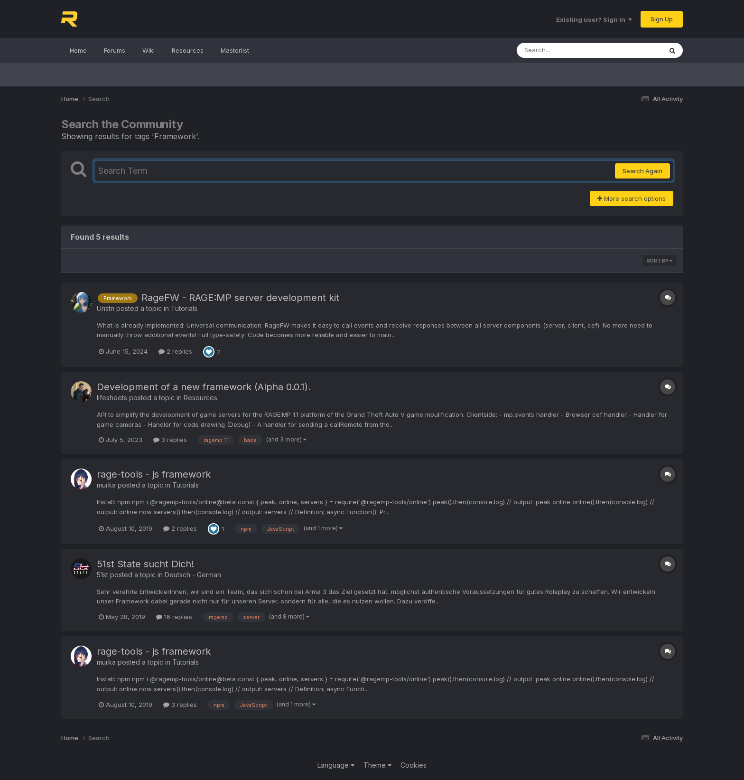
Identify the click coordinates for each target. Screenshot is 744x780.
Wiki (148, 50)
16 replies (174, 616)
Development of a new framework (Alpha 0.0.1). (204, 387)
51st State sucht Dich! (145, 564)
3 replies (170, 439)
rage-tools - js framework (154, 474)
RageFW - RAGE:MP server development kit (240, 297)
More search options (631, 198)
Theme (377, 765)
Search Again (642, 171)
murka (106, 485)
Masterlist (235, 50)
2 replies (175, 351)
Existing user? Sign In (594, 19)
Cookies (413, 765)
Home (78, 50)
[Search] (563, 50)
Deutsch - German (193, 575)
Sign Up (662, 19)
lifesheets (112, 398)
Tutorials (184, 308)
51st (102, 575)
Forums (114, 50)
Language (335, 765)
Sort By (659, 260)
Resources (188, 50)
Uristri (105, 308)
